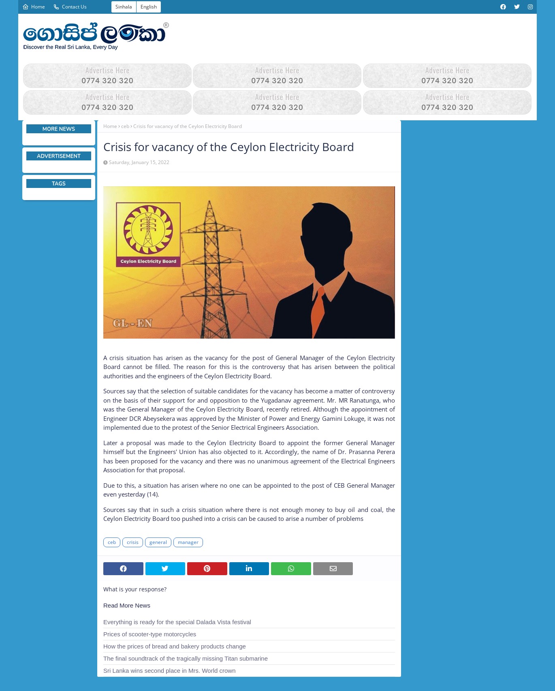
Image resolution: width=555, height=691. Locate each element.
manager (188, 542)
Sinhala (123, 6)
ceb (125, 126)
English (149, 6)
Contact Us (70, 6)
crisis (133, 542)
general (158, 542)
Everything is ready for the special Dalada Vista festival (177, 621)
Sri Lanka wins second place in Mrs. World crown (169, 670)
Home (33, 6)
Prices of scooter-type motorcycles (149, 634)
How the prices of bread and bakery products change (174, 646)
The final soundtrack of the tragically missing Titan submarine (185, 658)
